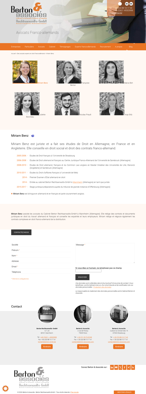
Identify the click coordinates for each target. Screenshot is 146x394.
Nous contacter (115, 13)
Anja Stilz (128, 114)
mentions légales (124, 392)
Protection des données (102, 287)
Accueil (13, 53)
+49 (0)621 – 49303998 (49, 337)
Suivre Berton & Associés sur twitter (120, 367)
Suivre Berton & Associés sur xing (129, 367)
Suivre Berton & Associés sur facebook (124, 367)
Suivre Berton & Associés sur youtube (116, 367)
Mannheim (77, 182)
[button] (5, 388)
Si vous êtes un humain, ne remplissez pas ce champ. (98, 268)
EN (131, 4)
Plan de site (75, 392)
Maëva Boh (128, 83)
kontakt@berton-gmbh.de (47, 341)
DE (127, 4)
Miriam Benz (42, 83)
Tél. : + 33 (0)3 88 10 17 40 (120, 8)
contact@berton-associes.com (83, 341)
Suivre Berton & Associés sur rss (133, 367)
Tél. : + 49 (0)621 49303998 (121, 10)
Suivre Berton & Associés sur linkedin (112, 367)
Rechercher (120, 4)
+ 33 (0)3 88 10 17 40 (120, 337)
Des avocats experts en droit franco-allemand (31, 53)
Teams (32, 135)
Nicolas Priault (85, 114)
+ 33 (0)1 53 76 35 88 (84, 337)
